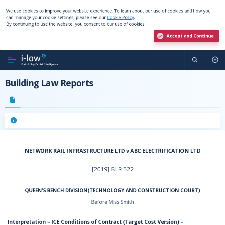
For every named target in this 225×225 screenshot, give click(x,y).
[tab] (13, 100)
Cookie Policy (120, 17)
